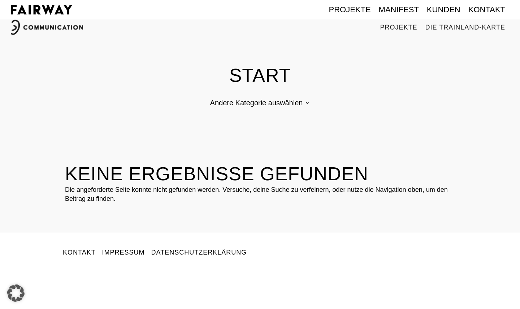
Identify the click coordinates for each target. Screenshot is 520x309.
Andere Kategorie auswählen (256, 103)
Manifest (399, 9)
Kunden (443, 9)
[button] (16, 293)
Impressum (123, 252)
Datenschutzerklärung (199, 252)
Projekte (349, 9)
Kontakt (486, 9)
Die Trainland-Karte (465, 25)
